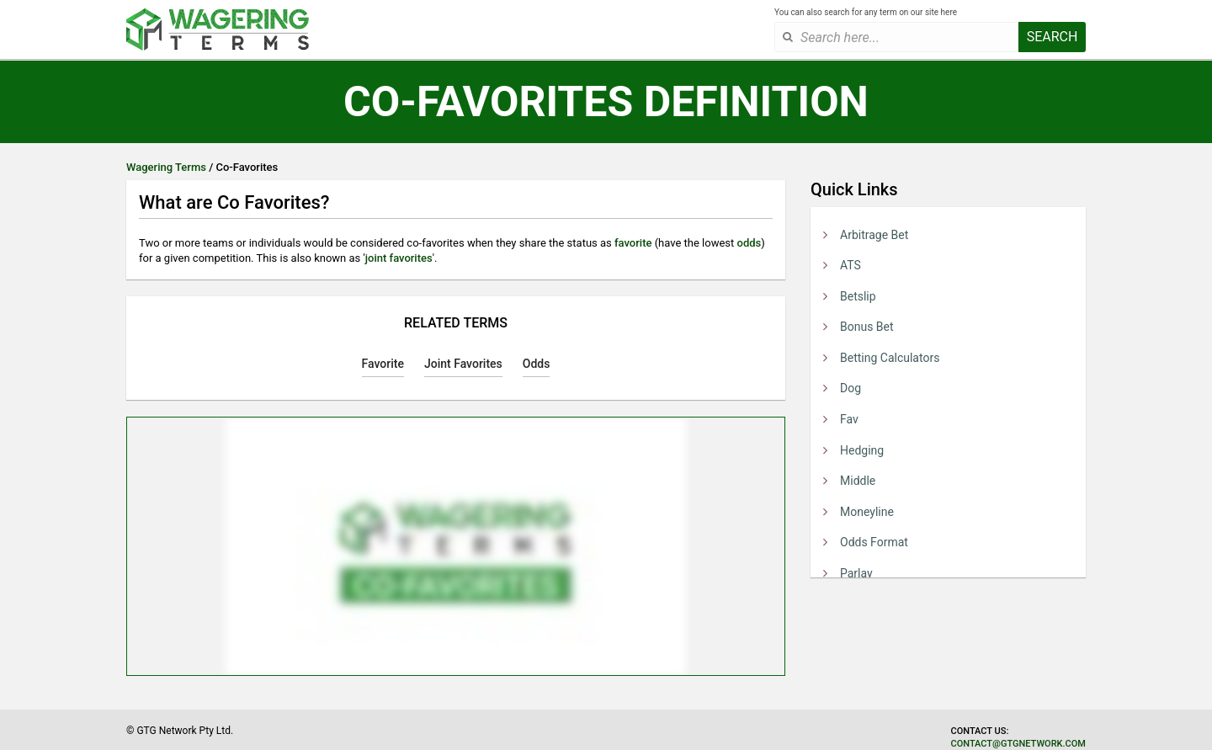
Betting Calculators (889, 357)
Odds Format (874, 542)
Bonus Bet (867, 326)
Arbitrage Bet (874, 235)
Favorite (383, 363)
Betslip (858, 296)
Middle (857, 480)
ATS (850, 265)
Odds (536, 363)
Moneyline (867, 512)
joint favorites (399, 258)
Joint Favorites (463, 363)
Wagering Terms (166, 167)
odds (749, 243)
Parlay (856, 573)
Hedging (862, 450)
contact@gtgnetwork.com (1018, 743)
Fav (849, 419)
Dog (850, 388)
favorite (632, 243)
